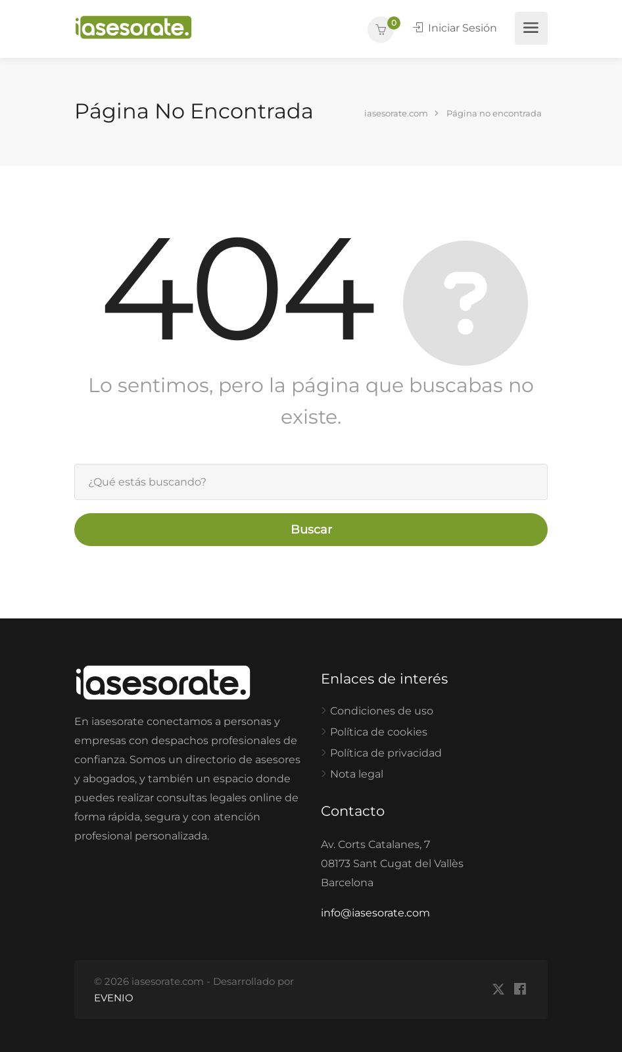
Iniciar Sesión (455, 28)
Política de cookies (378, 732)
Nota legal (356, 774)
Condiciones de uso (381, 711)
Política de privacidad (386, 753)
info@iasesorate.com (375, 913)
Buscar (311, 529)
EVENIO (113, 997)
